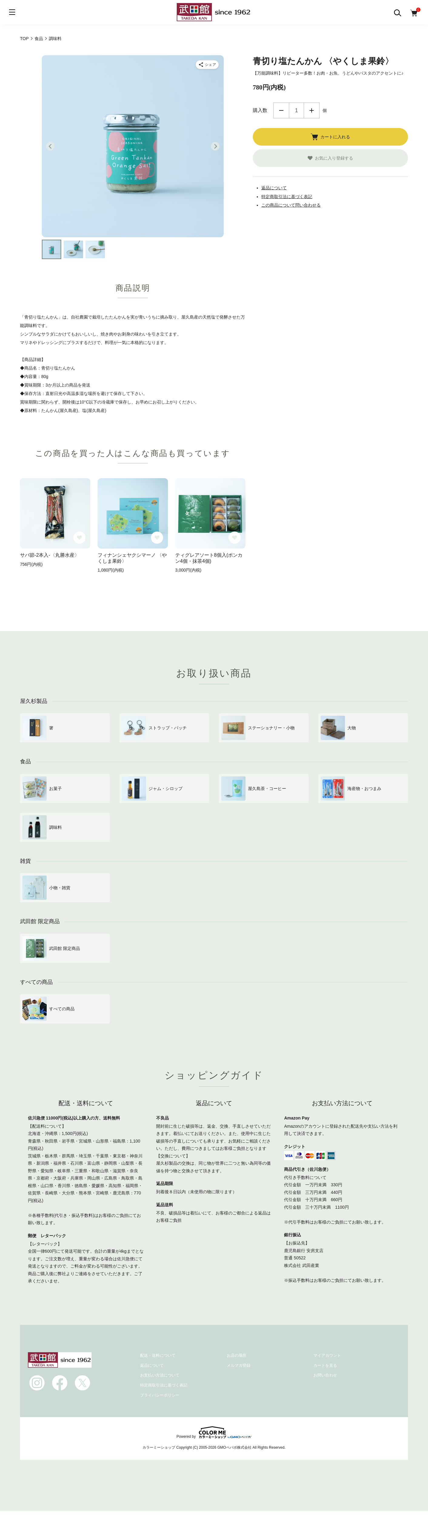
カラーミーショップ (158, 1447)
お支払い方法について (159, 1375)
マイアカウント (327, 1355)
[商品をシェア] (207, 64)
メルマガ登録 (238, 1365)
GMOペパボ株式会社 (234, 1447)
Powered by (213, 1432)
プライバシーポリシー (159, 1395)
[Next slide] (215, 146)
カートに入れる (330, 136)
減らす (281, 110)
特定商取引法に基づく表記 (286, 196)
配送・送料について (158, 1355)
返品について (274, 187)
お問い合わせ (325, 1375)
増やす (311, 110)
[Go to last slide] (50, 146)
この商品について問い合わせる (291, 205)
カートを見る (325, 1365)
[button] (51, 249)
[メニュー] (12, 12)
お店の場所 (236, 1355)
